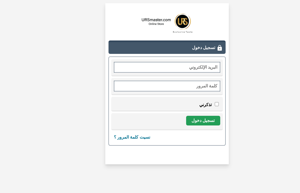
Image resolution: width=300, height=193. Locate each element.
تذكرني (192, 104)
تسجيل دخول (186, 120)
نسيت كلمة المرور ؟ (115, 137)
